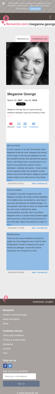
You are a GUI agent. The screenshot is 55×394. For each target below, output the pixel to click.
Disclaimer (8, 344)
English (49, 302)
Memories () (23, 39)
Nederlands (38, 302)
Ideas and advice (11, 319)
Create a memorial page (15, 314)
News (6, 323)
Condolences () (39, 39)
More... (10, 116)
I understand (35, 9)
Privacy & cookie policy (14, 339)
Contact (7, 348)
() (39, 184)
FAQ (5, 353)
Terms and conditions (13, 335)
